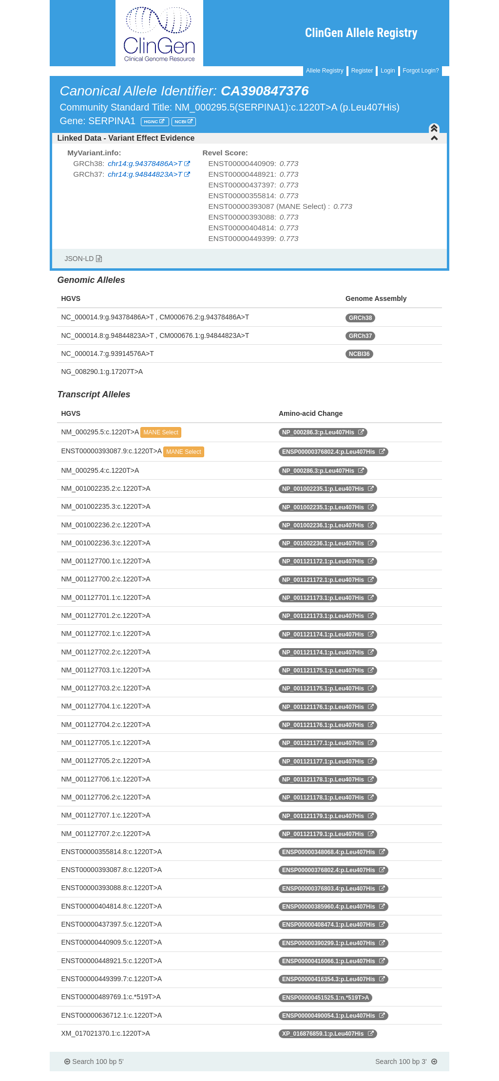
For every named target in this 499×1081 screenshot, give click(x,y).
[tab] (249, 138)
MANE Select (160, 432)
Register (362, 70)
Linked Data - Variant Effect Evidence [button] (247, 138)
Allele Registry (325, 70)
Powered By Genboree (402, 1076)
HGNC (151, 121)
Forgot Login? (421, 70)
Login (388, 70)
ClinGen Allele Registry (361, 33)
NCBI (181, 121)
